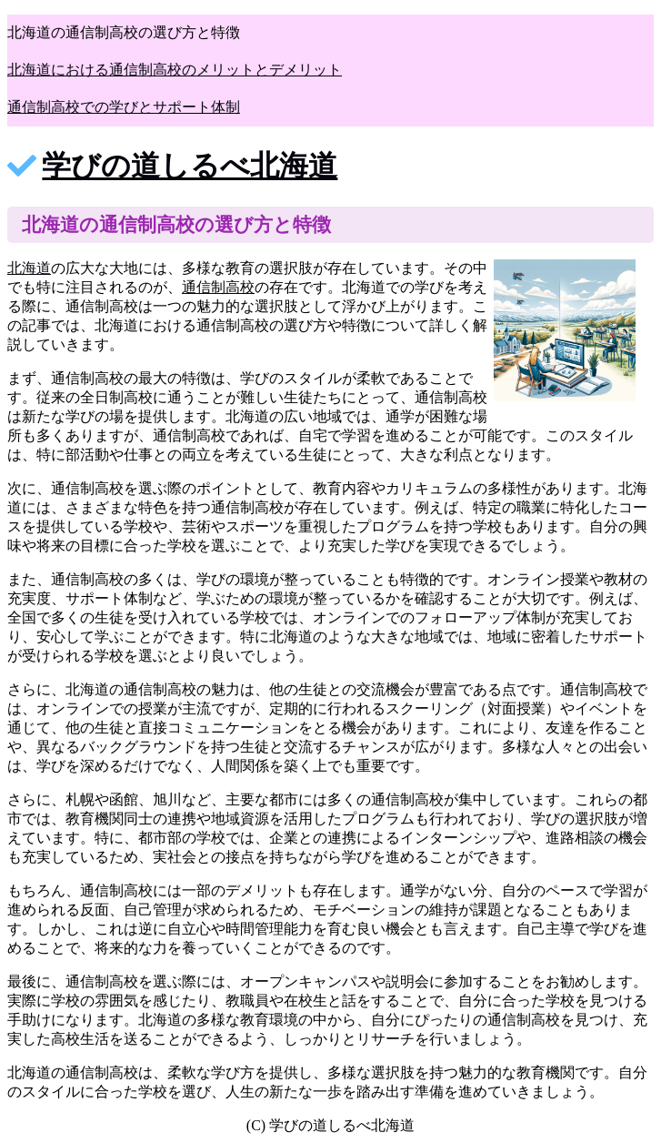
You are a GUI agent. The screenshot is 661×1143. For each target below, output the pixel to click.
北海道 (29, 268)
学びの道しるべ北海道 (189, 165)
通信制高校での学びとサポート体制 (123, 107)
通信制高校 (218, 287)
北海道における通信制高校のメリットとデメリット (174, 69)
